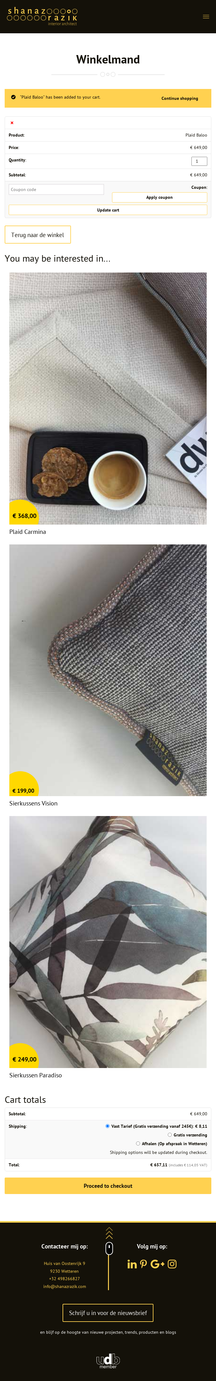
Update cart (108, 210)
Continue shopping (180, 98)
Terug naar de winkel (37, 235)
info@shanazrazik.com (64, 1286)
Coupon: (199, 187)
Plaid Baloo (196, 135)
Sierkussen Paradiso (35, 1075)
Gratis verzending (190, 1135)
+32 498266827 (64, 1278)
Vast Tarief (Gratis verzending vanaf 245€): (159, 1126)
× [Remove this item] (12, 122)
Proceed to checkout (108, 1185)
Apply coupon (159, 197)
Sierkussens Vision (33, 803)
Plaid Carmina (27, 532)
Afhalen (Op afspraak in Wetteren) (174, 1143)
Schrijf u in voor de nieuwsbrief (108, 1313)
